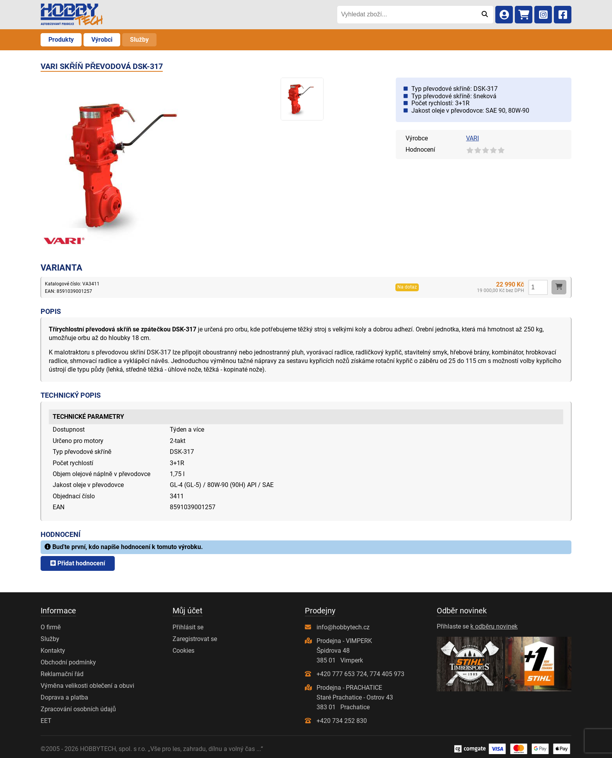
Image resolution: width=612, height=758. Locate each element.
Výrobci (101, 39)
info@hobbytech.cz (343, 627)
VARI (472, 138)
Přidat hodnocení (77, 563)
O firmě (51, 627)
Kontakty (53, 650)
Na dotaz (407, 287)
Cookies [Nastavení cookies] (183, 650)
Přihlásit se (188, 627)
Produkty (61, 39)
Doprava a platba (64, 697)
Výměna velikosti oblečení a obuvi (87, 685)
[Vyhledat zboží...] (406, 14)
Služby (139, 39)
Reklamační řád (62, 674)
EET (46, 720)
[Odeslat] (484, 14)
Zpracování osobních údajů (78, 709)
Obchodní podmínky (68, 662)
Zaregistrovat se (195, 639)
